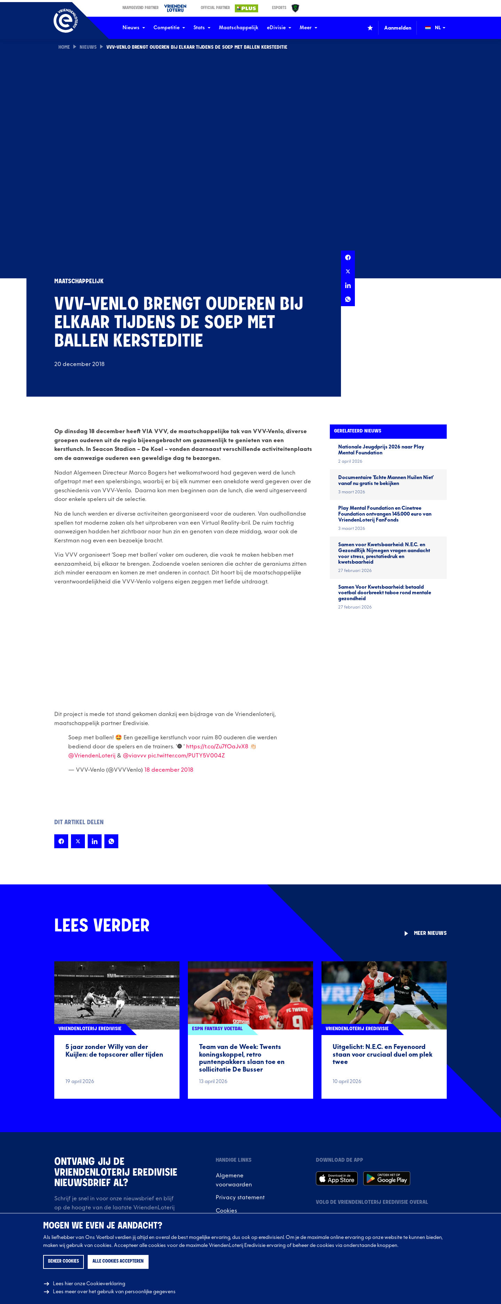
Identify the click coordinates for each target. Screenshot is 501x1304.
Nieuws (133, 27)
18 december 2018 (168, 770)
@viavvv (134, 756)
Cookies (226, 1211)
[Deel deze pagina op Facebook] (348, 257)
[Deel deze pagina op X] (348, 271)
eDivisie (279, 27)
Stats (201, 27)
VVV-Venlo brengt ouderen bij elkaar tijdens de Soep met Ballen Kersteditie (197, 47)
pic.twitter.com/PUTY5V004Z (186, 756)
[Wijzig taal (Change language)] (440, 28)
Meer (308, 27)
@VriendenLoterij (92, 756)
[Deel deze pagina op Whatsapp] (348, 299)
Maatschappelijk (239, 27)
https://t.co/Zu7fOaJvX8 (217, 746)
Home (64, 47)
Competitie (169, 27)
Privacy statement (240, 1197)
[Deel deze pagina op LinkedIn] (348, 285)
